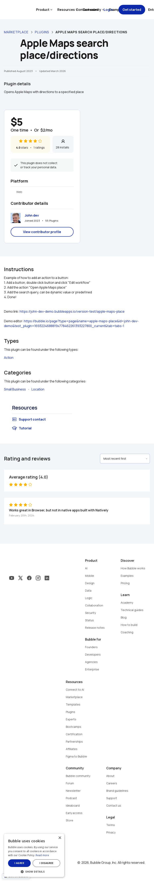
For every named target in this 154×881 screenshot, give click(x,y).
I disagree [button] (47, 863)
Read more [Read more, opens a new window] (42, 855)
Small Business (15, 389)
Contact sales (87, 9)
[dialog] (34, 855)
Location (37, 389)
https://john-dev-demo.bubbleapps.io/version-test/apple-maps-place (72, 311)
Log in (108, 9)
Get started (132, 9)
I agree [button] (19, 863)
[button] (34, 871)
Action (8, 357)
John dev (32, 215)
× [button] (59, 837)
